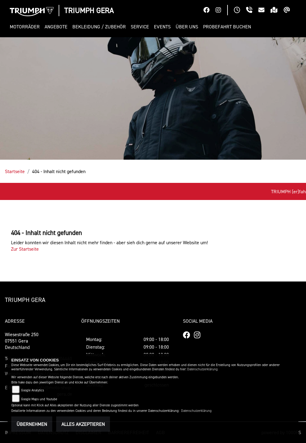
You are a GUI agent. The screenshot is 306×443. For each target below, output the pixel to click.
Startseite (15, 171)
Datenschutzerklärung (202, 369)
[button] (26, 26)
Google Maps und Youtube (39, 399)
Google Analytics (32, 390)
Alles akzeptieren (83, 424)
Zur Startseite (25, 249)
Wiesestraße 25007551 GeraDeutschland (21, 340)
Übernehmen (31, 424)
